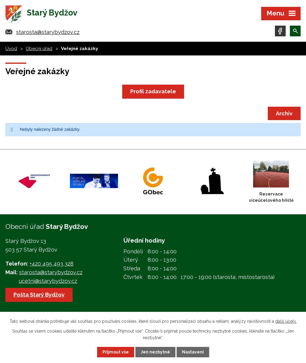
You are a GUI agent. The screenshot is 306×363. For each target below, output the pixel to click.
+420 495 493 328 (52, 263)
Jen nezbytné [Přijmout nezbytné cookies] (155, 352)
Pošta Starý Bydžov (39, 294)
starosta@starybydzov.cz (47, 32)
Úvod (11, 48)
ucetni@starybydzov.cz (48, 281)
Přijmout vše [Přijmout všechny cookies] (115, 352)
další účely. (286, 321)
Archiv (284, 113)
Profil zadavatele (153, 91)
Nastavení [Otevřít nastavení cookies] (193, 352)
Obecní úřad (39, 48)
